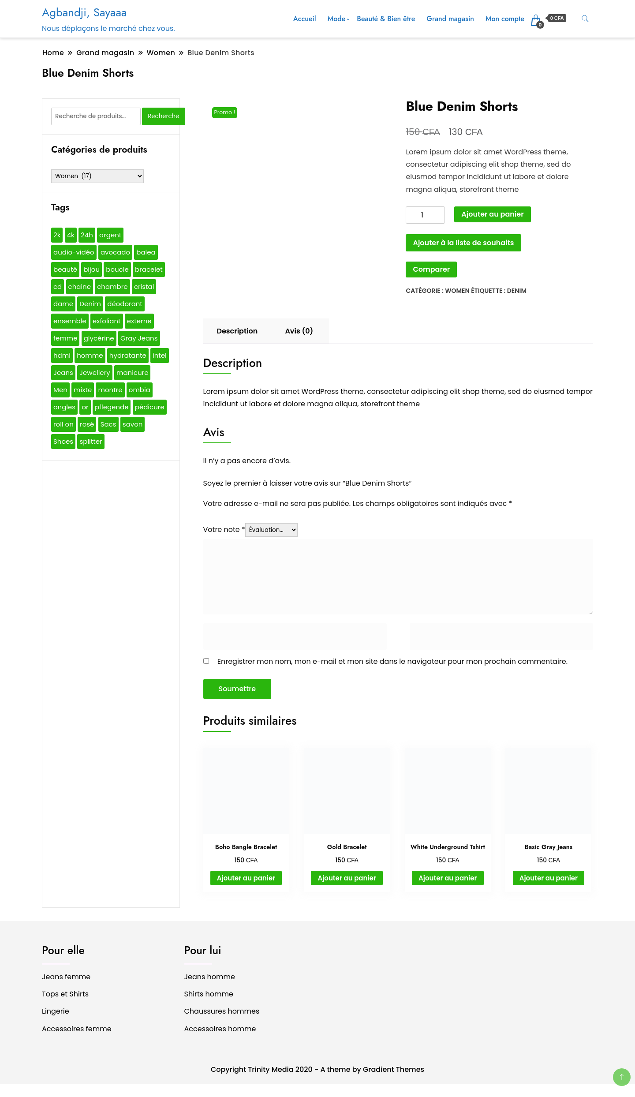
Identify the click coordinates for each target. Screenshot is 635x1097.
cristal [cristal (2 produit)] (144, 286)
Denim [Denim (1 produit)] (90, 303)
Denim (517, 290)
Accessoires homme (220, 1029)
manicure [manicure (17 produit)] (132, 372)
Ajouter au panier (492, 214)
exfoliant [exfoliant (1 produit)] (107, 321)
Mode (337, 19)
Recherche (163, 116)
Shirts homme (208, 994)
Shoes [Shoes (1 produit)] (63, 441)
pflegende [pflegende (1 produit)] (112, 407)
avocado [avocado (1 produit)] (115, 252)
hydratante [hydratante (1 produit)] (127, 355)
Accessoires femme (77, 1029)
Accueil (304, 19)
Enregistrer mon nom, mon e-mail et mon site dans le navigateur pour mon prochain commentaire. (392, 661)
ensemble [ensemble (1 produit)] (69, 321)
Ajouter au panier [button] (246, 878)
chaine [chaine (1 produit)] (79, 286)
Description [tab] (237, 331)
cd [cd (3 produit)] (57, 286)
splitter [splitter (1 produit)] (90, 441)
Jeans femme (66, 977)
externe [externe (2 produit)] (139, 321)
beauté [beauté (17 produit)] (65, 269)
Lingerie (55, 1011)
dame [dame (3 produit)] (63, 303)
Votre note (224, 529)
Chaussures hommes (222, 1011)
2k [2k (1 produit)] (56, 235)
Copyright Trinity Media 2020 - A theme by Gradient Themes (317, 1069)
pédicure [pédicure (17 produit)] (149, 407)
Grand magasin (450, 19)
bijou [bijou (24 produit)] (91, 269)
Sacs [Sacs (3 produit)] (108, 424)
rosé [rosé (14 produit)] (87, 424)
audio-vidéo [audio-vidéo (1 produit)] (73, 252)
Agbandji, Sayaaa (84, 12)
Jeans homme (209, 977)
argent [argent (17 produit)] (110, 235)
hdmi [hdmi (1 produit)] (62, 355)
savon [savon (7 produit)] (133, 424)
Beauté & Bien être (386, 19)
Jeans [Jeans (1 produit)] (63, 372)
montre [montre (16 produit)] (110, 389)
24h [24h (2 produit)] (87, 235)
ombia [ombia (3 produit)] (139, 389)
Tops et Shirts (65, 994)
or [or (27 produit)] (85, 407)
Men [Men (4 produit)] (60, 389)
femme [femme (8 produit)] (65, 338)
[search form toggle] (585, 19)
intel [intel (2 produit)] (160, 355)
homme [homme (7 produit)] (90, 355)
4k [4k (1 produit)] (71, 235)
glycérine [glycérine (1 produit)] (99, 338)
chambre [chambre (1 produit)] (112, 286)
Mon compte (505, 19)
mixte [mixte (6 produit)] (83, 389)
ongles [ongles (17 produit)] (64, 407)
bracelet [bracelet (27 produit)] (149, 269)
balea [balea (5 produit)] (145, 252)
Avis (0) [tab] (299, 331)
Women (457, 290)
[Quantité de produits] (425, 215)
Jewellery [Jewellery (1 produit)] (94, 372)
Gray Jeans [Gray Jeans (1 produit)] (139, 338)
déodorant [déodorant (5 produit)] (124, 303)
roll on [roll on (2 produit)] (63, 424)
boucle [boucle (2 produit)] (117, 269)
